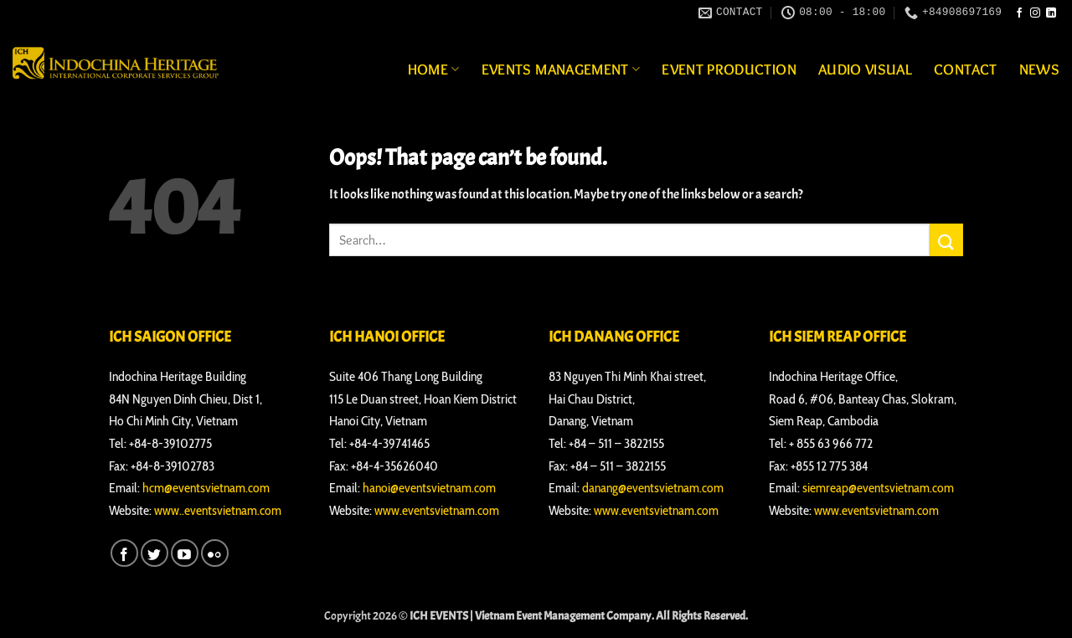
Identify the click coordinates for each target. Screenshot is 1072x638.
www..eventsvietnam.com (217, 510)
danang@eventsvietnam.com (653, 488)
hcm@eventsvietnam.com (206, 488)
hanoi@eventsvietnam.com (429, 488)
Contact (965, 69)
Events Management (561, 69)
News (1039, 69)
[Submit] (946, 240)
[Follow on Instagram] (1035, 13)
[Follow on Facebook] (1019, 13)
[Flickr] (215, 553)
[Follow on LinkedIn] (1051, 13)
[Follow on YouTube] (184, 553)
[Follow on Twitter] (154, 553)
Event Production (729, 69)
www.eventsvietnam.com (436, 510)
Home (434, 69)
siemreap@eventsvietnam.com (878, 488)
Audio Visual (865, 69)
